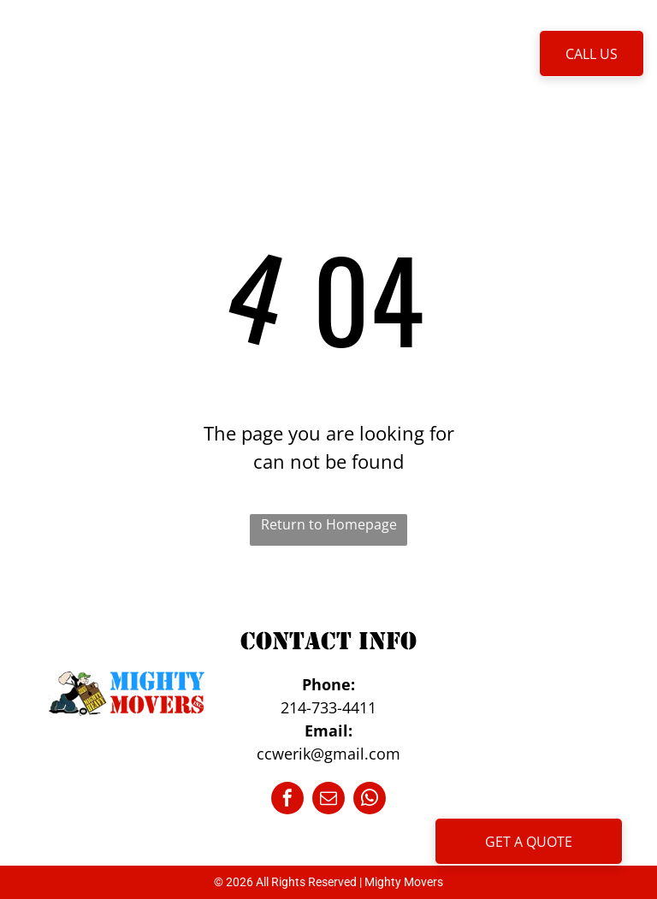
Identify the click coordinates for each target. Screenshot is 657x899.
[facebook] (287, 800)
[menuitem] (183, 53)
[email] (328, 800)
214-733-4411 (328, 707)
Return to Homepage (329, 524)
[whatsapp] (369, 800)
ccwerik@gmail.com (328, 753)
